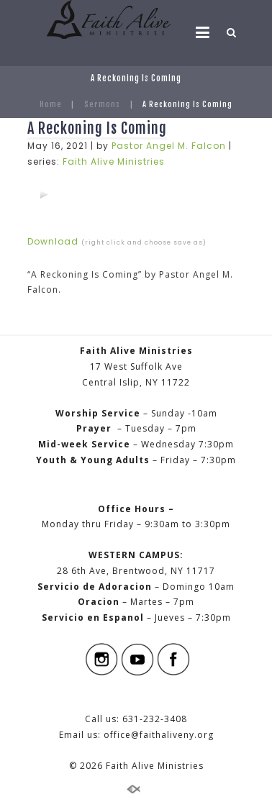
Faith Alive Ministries (114, 161)
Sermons (102, 104)
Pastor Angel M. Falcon (169, 146)
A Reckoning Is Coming (97, 128)
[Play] (44, 194)
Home (51, 104)
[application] (43, 194)
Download (52, 241)
